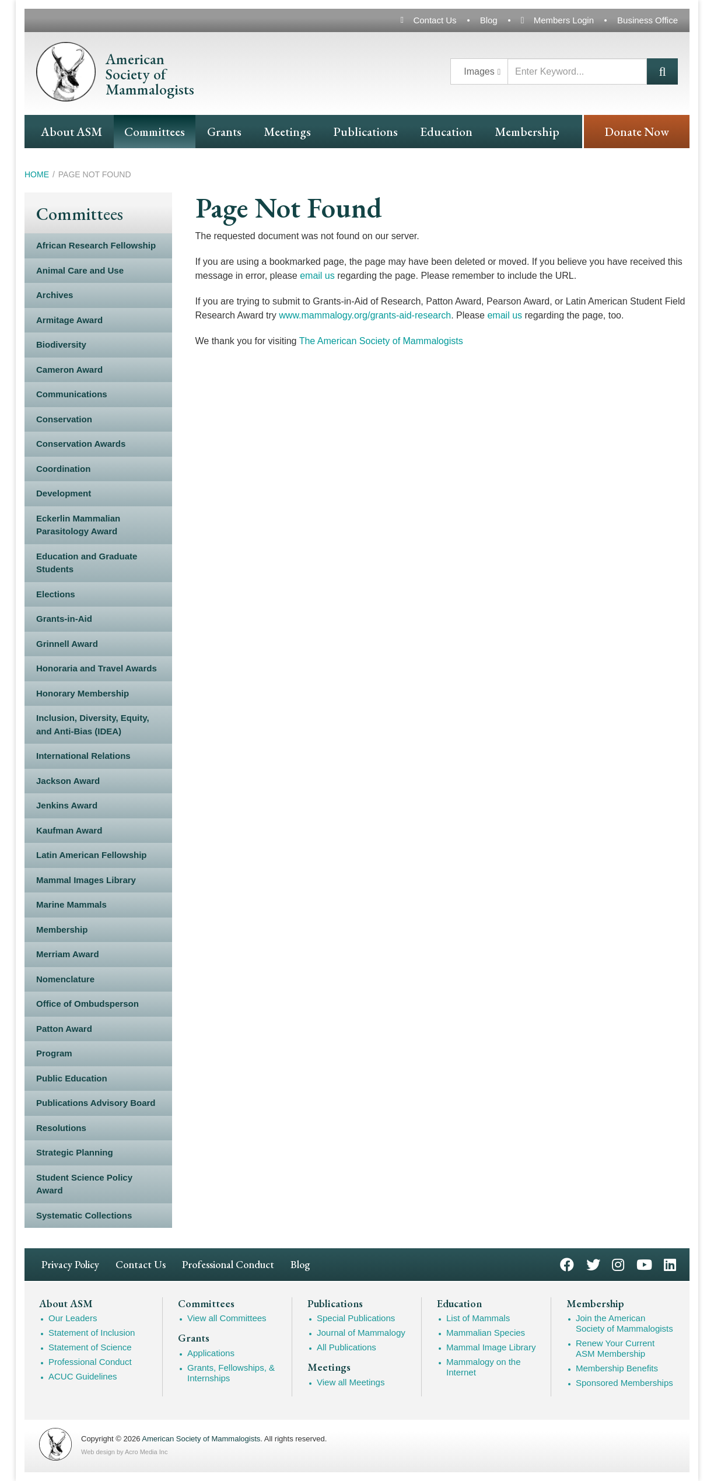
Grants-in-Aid (64, 619)
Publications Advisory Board (96, 1103)
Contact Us (434, 20)
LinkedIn (670, 1263)
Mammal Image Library (491, 1347)
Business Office (647, 20)
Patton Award (64, 1029)
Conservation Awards (80, 444)
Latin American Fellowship (91, 855)
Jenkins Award (66, 805)
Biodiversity (61, 344)
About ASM (71, 131)
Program (54, 1053)
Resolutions (61, 1128)
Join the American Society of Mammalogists (624, 1323)
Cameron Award (69, 369)
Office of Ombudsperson (87, 1004)
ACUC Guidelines (82, 1376)
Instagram (618, 1263)
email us (317, 276)
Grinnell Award (67, 644)
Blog (489, 20)
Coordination (63, 469)
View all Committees (227, 1318)
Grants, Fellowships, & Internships (231, 1373)
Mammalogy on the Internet (483, 1367)
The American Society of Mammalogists (381, 341)
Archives (54, 295)
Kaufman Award (69, 830)
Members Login (564, 20)
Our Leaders (72, 1318)
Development (63, 493)
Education (446, 131)
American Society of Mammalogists (201, 1438)
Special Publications (356, 1318)
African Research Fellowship (96, 245)
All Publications (346, 1347)
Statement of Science (90, 1347)
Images (479, 71)
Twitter (593, 1263)
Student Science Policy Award (84, 1184)
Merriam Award (67, 954)
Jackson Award (68, 781)
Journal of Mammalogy (361, 1333)
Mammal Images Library (86, 880)
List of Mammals (478, 1318)
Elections (55, 594)
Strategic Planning (74, 1152)
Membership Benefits (617, 1368)
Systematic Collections (84, 1215)
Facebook (567, 1263)
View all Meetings (350, 1382)
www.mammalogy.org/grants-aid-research (365, 315)
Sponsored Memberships (624, 1383)
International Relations (83, 756)
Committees (154, 131)
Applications (211, 1353)
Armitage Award (69, 320)
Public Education (71, 1078)
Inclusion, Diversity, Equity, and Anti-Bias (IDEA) (92, 724)
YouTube (644, 1263)
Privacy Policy (70, 1264)
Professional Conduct (228, 1264)
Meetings (287, 131)
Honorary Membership (82, 693)
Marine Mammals (71, 904)
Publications (365, 131)
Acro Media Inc (146, 1451)
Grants (224, 131)
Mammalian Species (485, 1333)
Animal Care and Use (80, 270)
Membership (527, 131)
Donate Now (636, 131)
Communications (71, 394)
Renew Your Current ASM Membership (615, 1348)
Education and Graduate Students (86, 563)
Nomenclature (65, 979)
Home (36, 174)
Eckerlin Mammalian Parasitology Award (78, 525)
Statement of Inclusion (91, 1333)
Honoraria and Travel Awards (96, 668)
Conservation (64, 419)
